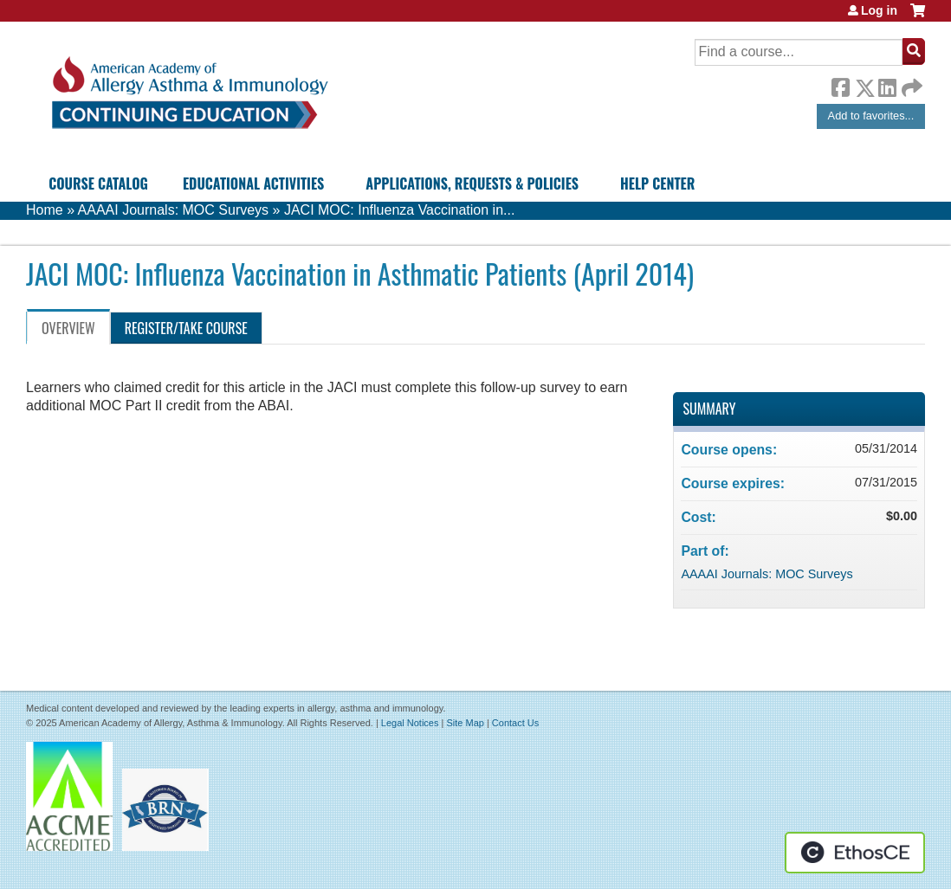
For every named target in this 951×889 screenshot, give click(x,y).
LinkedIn (887, 84)
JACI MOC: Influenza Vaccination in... (399, 210)
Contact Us (515, 723)
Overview (68, 328)
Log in (879, 10)
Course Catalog (98, 183)
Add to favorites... (871, 115)
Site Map (464, 723)
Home (44, 210)
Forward (910, 83)
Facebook (840, 84)
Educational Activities (253, 183)
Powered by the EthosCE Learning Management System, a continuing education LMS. (855, 852)
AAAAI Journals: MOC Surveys (173, 210)
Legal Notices (410, 723)
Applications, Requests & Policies (472, 183)
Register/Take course (186, 328)
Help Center (657, 183)
